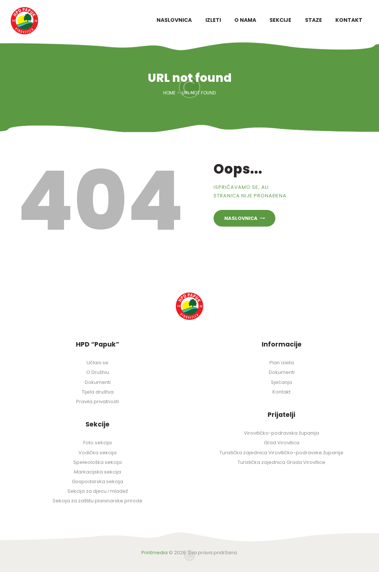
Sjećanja (281, 382)
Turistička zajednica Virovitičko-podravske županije (281, 452)
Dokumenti (98, 382)
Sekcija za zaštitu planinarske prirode (97, 500)
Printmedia (154, 552)
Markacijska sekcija (97, 471)
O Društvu (97, 372)
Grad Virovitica (281, 442)
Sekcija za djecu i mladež (97, 491)
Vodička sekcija (97, 452)
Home (169, 93)
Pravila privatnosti (97, 401)
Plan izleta (281, 362)
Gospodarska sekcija (97, 481)
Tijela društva (98, 391)
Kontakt (281, 391)
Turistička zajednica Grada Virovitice (281, 462)
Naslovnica (241, 218)
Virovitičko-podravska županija (281, 432)
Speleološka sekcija (97, 462)
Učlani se (97, 362)
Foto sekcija (97, 442)
